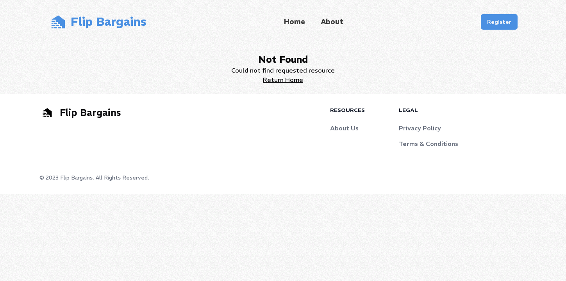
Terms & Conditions (428, 144)
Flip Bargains (76, 177)
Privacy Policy (420, 128)
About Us (344, 128)
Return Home (283, 80)
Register (499, 21)
